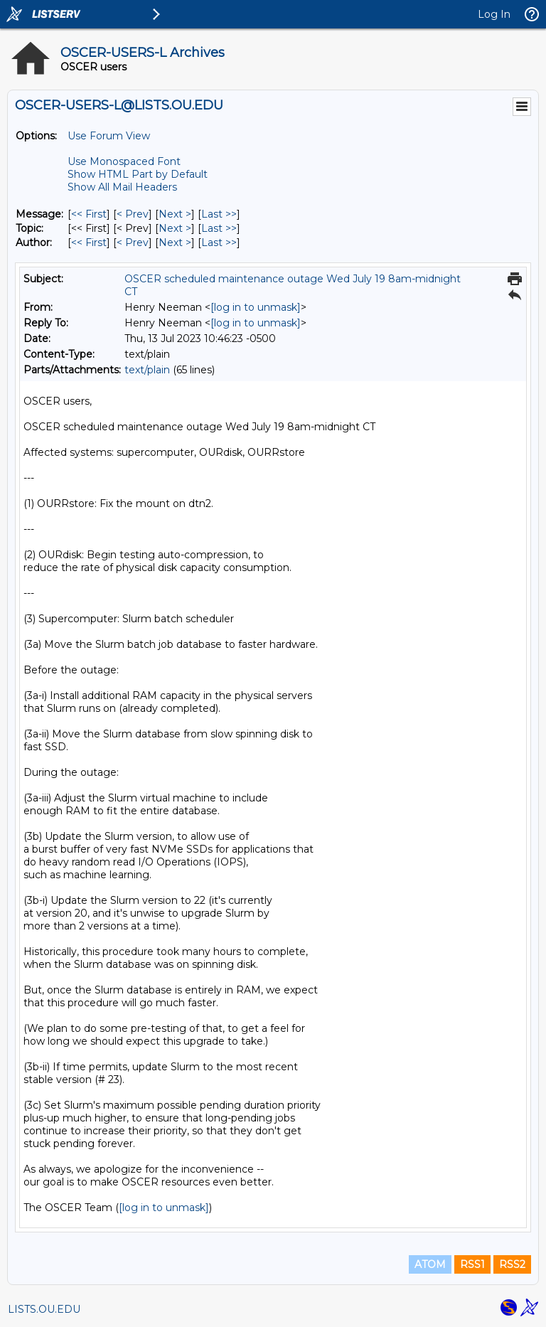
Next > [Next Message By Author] (175, 242)
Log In (494, 14)
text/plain (147, 369)
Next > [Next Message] (175, 214)
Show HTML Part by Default (138, 174)
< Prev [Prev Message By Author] (133, 242)
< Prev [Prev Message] (133, 214)
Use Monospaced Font (124, 161)
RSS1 (472, 1264)
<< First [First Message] (89, 214)
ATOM (430, 1264)
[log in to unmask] (255, 307)
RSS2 (512, 1264)
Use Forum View (109, 135)
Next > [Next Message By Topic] (175, 228)
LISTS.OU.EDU (44, 1309)
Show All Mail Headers (122, 187)
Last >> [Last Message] (219, 214)
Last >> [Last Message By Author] (219, 242)
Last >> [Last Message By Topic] (219, 228)
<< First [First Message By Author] (89, 242)
